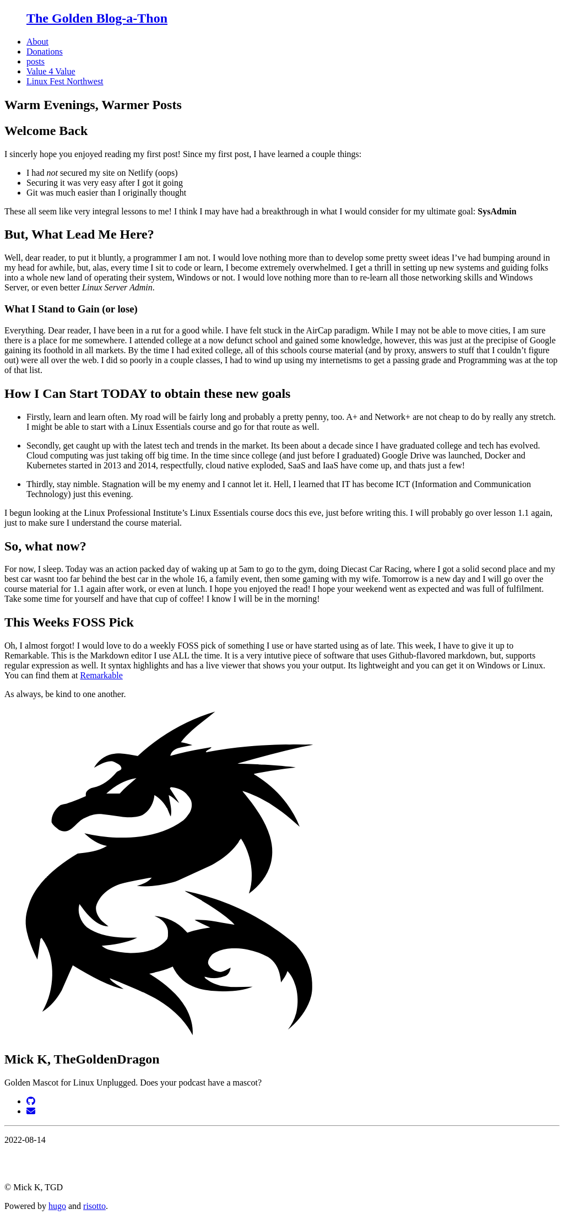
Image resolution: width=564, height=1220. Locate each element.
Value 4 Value (50, 71)
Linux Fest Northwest (65, 81)
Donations (44, 51)
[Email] (30, 1111)
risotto (94, 1206)
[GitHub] (30, 1101)
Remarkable (101, 675)
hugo (57, 1206)
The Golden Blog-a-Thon (96, 18)
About (37, 41)
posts (35, 61)
